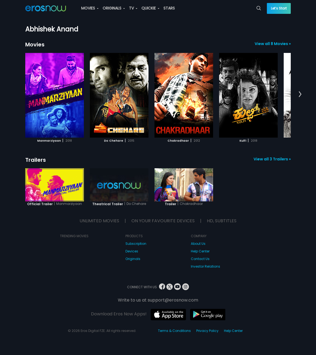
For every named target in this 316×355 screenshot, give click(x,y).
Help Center (200, 251)
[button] (300, 94)
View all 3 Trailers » (272, 159)
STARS (169, 8)
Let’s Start (279, 8)
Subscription (135, 243)
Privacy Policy (207, 330)
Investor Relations (205, 266)
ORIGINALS (114, 8)
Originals (132, 258)
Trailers (35, 160)
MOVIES (90, 8)
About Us (198, 243)
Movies (35, 44)
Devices (131, 251)
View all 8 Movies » (273, 43)
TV (133, 8)
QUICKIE (150, 8)
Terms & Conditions (174, 330)
